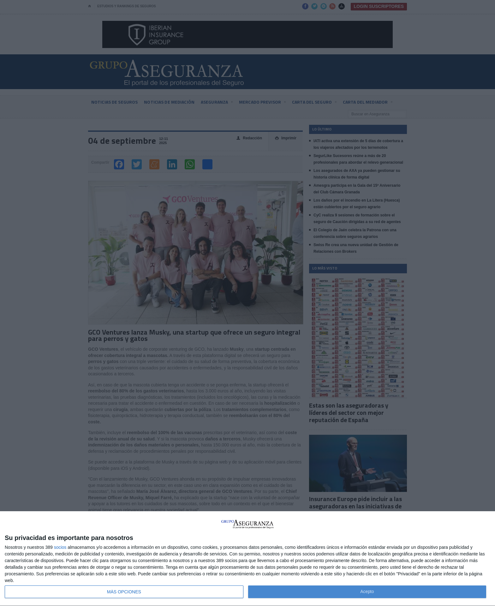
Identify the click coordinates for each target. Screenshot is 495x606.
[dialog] (247, 559)
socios (60, 547)
